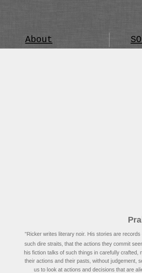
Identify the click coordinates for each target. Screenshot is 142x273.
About (38, 40)
